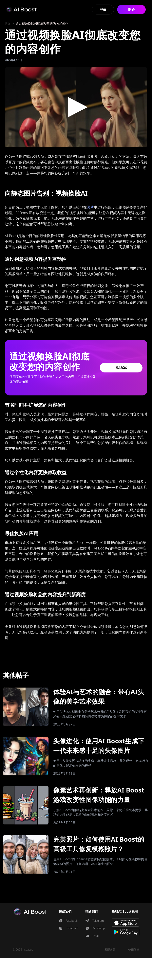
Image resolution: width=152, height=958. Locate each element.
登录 (103, 9)
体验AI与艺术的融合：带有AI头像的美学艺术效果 (98, 696)
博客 (8, 23)
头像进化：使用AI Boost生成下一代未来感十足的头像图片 (98, 746)
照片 (90, 207)
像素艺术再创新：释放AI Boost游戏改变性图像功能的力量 (98, 795)
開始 (131, 9)
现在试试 (121, 367)
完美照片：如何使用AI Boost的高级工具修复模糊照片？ (98, 844)
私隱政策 (110, 949)
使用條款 (133, 949)
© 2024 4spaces (23, 949)
